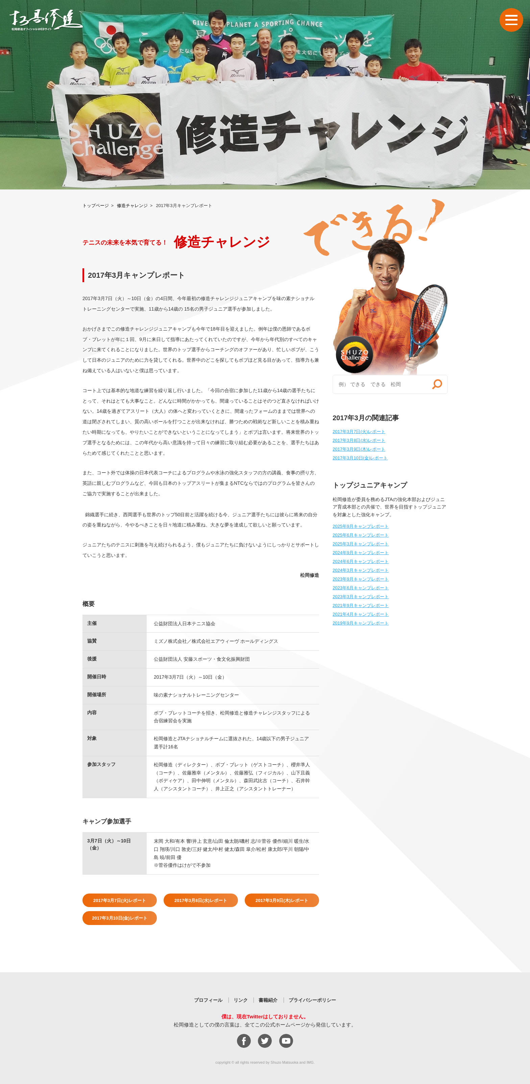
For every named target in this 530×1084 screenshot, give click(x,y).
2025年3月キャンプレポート (361, 543)
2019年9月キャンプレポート (361, 623)
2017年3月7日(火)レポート (119, 900)
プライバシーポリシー (312, 1000)
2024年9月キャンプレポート (361, 552)
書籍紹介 (268, 1000)
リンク (241, 1000)
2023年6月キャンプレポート (361, 587)
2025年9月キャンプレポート (361, 526)
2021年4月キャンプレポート (361, 614)
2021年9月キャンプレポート (361, 605)
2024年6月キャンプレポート (361, 561)
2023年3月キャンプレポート (361, 596)
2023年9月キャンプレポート (361, 579)
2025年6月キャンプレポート (361, 535)
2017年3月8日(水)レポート (200, 900)
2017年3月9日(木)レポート (282, 900)
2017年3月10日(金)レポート (119, 918)
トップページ (95, 205)
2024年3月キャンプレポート (361, 570)
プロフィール (208, 1000)
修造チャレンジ (132, 205)
